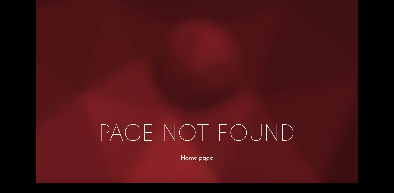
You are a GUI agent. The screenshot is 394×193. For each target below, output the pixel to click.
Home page (197, 157)
